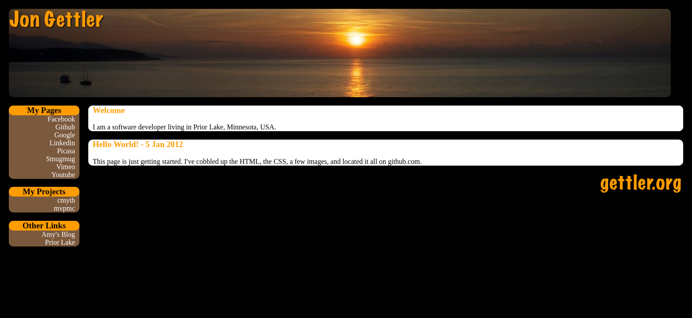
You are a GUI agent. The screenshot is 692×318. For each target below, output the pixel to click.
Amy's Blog (58, 234)
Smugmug (60, 159)
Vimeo (65, 166)
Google (64, 135)
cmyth (66, 200)
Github (65, 127)
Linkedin (62, 143)
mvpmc (64, 208)
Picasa (66, 151)
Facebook (61, 119)
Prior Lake (60, 242)
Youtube (63, 174)
